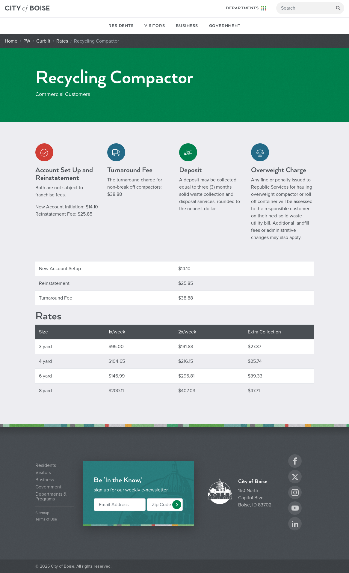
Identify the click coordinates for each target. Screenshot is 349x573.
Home (11, 41)
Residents (120, 25)
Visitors (154, 25)
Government (225, 25)
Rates (62, 41)
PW (26, 41)
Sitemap (42, 513)
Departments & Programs (51, 496)
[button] (176, 504)
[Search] (310, 8)
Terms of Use (46, 519)
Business (187, 25)
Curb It (43, 41)
